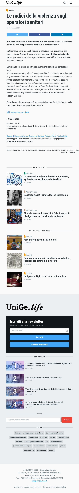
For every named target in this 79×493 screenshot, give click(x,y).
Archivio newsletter (39, 345)
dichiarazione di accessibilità (54, 487)
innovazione (52, 446)
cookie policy (29, 487)
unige (15, 150)
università (34, 437)
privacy (38, 487)
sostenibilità (64, 437)
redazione (18, 487)
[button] (17, 34)
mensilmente (57, 441)
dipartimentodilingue (22, 446)
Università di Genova (55, 433)
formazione (39, 446)
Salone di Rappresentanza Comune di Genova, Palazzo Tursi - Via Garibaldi (37, 136)
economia (42, 450)
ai (47, 441)
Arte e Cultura (31, 192)
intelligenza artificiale (34, 441)
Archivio (40, 433)
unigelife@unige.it (39, 481)
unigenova (23, 150)
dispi (53, 437)
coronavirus (29, 450)
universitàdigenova (37, 150)
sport (52, 450)
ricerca (44, 437)
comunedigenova (53, 150)
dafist (19, 441)
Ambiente (30, 173)
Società (11, 10)
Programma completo (19, 112)
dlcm (63, 446)
